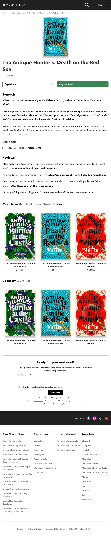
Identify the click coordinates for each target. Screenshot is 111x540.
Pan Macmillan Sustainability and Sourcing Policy (17, 468)
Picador (85, 490)
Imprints (88, 434)
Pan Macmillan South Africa (69, 445)
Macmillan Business (91, 463)
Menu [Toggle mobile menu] (103, 5)
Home (4, 13)
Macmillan (86, 459)
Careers (37, 445)
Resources (41, 434)
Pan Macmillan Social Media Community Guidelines (15, 510)
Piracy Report (40, 450)
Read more (10, 141)
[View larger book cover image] (55, 36)
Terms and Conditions (55, 529)
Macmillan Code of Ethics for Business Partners (15, 460)
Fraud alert (39, 472)
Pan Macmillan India (66, 450)
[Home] (14, 5)
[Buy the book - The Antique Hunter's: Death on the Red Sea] (82, 84)
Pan (83, 486)
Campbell (86, 445)
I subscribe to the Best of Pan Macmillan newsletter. (40, 387)
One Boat (86, 481)
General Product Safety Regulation (13, 502)
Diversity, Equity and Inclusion (16, 450)
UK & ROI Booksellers (43, 463)
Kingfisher (86, 450)
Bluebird (86, 441)
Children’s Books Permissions (15, 489)
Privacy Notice (34, 529)
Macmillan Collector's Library (95, 472)
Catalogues (39, 454)
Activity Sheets (40, 459)
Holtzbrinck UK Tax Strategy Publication (15, 483)
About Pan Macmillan (12, 441)
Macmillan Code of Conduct (15, 454)
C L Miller (32, 13)
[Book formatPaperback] (26, 84)
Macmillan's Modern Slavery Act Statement (17, 475)
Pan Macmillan (13, 434)
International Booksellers (45, 468)
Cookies (20, 529)
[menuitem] (17, 441)
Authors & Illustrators (18, 13)
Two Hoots (87, 499)
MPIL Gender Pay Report (13, 445)
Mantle (85, 477)
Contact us (38, 441)
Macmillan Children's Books (94, 468)
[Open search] (87, 5)
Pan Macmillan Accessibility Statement (14, 495)
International (66, 434)
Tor (83, 495)
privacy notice (38, 401)
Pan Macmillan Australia (67, 441)
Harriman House (89, 454)
